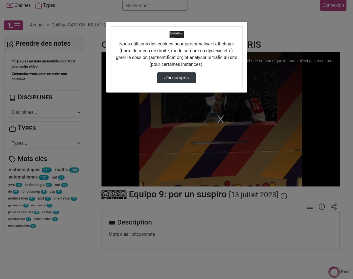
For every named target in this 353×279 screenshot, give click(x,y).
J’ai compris (176, 77)
